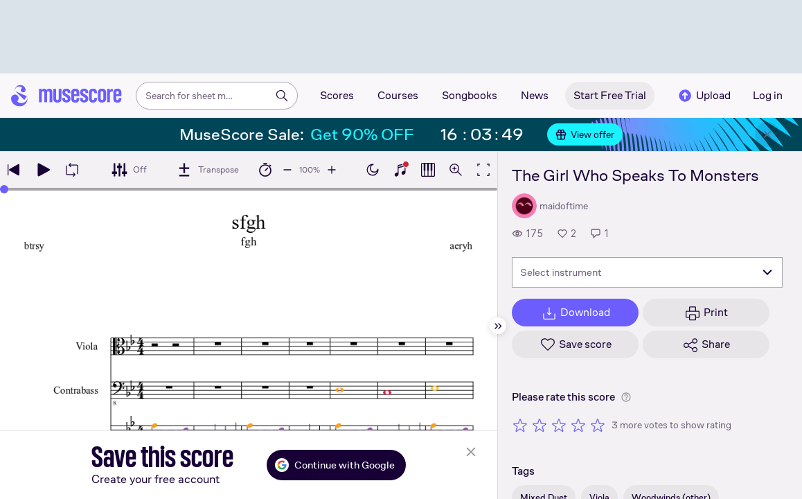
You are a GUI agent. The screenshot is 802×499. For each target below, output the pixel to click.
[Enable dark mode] (372, 170)
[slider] (4, 189)
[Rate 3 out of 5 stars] (559, 425)
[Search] (282, 95)
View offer (584, 134)
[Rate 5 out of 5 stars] (597, 425)
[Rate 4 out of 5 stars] (578, 425)
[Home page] (66, 96)
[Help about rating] (626, 397)
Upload (704, 95)
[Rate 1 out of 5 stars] (520, 425)
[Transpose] (207, 170)
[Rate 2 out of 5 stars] (539, 425)
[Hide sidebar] (498, 325)
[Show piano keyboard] (400, 170)
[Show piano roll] (428, 170)
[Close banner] (767, 134)
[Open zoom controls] (456, 170)
